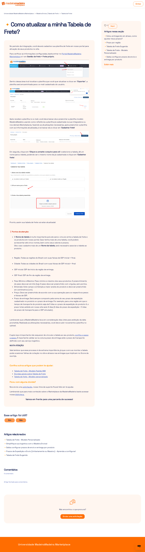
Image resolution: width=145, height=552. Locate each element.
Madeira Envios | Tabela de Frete (47, 13)
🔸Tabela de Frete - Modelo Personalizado (22, 440)
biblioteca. (19, 394)
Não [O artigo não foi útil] (21, 420)
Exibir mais (108, 64)
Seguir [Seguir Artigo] (113, 26)
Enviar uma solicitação (72, 516)
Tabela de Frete (66, 13)
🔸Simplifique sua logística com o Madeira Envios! (25, 443)
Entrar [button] (138, 4)
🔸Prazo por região (112, 42)
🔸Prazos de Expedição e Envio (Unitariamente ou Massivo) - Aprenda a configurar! (40, 451)
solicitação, (28, 387)
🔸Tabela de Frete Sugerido (16, 455)
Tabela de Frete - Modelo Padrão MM (30, 371)
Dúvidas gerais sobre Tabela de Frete (30, 374)
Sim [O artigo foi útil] (9, 420)
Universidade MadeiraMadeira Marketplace (19, 13)
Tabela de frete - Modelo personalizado (31, 377)
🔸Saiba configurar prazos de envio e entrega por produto (29, 447)
